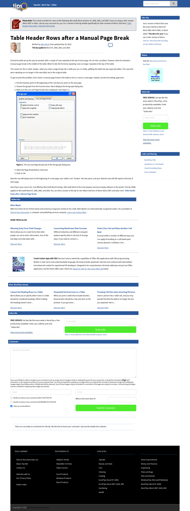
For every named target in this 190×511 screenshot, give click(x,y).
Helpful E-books (62, 459)
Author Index (21, 484)
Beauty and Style (105, 464)
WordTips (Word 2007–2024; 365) (154, 488)
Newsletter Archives (64, 464)
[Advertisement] (155, 227)
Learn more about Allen (76, 212)
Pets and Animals (148, 476)
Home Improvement (149, 459)
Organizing (145, 468)
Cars (100, 468)
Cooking (102, 476)
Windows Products (63, 478)
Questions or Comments (154, 164)
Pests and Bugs (147, 472)
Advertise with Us (23, 474)
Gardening (103, 488)
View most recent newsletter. (21, 332)
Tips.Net (36, 5)
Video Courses (62, 468)
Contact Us (20, 468)
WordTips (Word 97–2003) (151, 484)
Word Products (62, 482)
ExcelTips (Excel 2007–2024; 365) (111, 484)
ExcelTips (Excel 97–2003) (109, 480)
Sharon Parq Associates (19, 212)
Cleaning (102, 472)
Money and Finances (149, 464)
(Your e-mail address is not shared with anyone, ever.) (86, 334)
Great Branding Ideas (153, 168)
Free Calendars (150, 172)
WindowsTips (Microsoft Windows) (154, 480)
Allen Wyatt (45, 44)
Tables (53, 5)
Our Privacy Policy (23, 478)
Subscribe (100, 329)
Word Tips (46, 5)
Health (101, 492)
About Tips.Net (22, 464)
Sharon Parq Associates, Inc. (27, 459)
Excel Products (62, 474)
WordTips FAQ (150, 160)
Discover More (16, 244)
